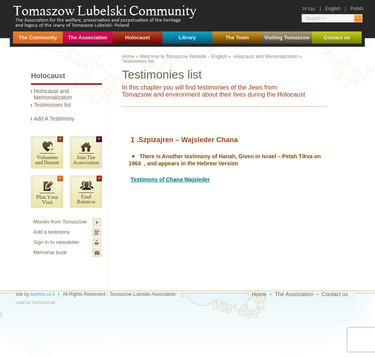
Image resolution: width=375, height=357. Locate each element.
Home (128, 56)
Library (187, 37)
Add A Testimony (54, 118)
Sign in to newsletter (56, 242)
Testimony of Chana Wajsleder (170, 179)
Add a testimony (51, 232)
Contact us (337, 37)
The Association (87, 37)
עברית (308, 8)
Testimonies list (52, 105)
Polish (356, 8)
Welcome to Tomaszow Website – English (183, 56)
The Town (237, 37)
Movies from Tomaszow (60, 222)
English (332, 8)
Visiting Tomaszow (287, 37)
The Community (37, 37)
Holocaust (137, 37)
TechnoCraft (43, 302)
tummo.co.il (43, 294)
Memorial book (50, 252)
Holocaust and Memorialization (53, 94)
